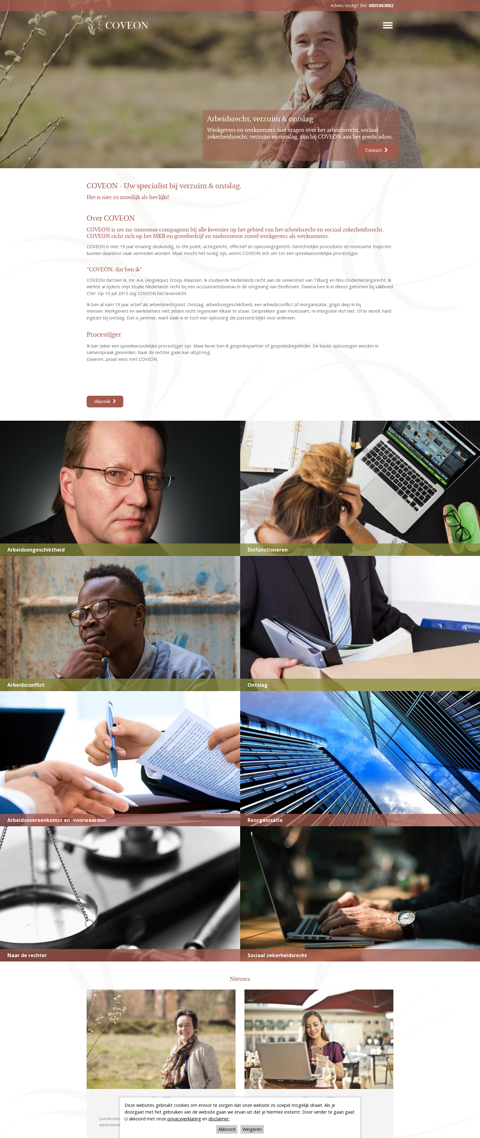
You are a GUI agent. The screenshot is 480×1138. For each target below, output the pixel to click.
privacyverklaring (184, 1119)
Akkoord (226, 1129)
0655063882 (381, 5)
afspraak (102, 401)
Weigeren (252, 1129)
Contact (371, 149)
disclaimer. (219, 1119)
